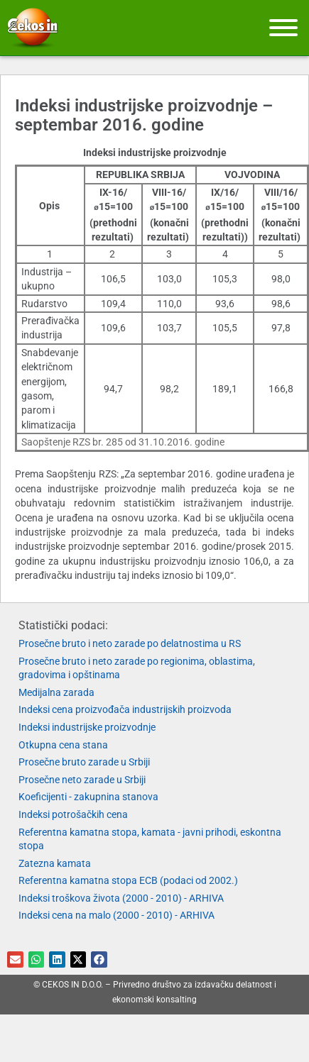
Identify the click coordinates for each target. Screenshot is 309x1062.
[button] (15, 959)
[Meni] (283, 27)
